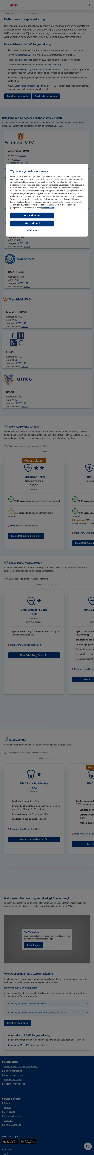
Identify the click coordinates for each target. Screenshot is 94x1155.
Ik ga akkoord (32, 215)
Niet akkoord (32, 223)
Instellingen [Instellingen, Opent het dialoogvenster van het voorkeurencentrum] (32, 230)
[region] (47, 200)
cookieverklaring (48, 208)
